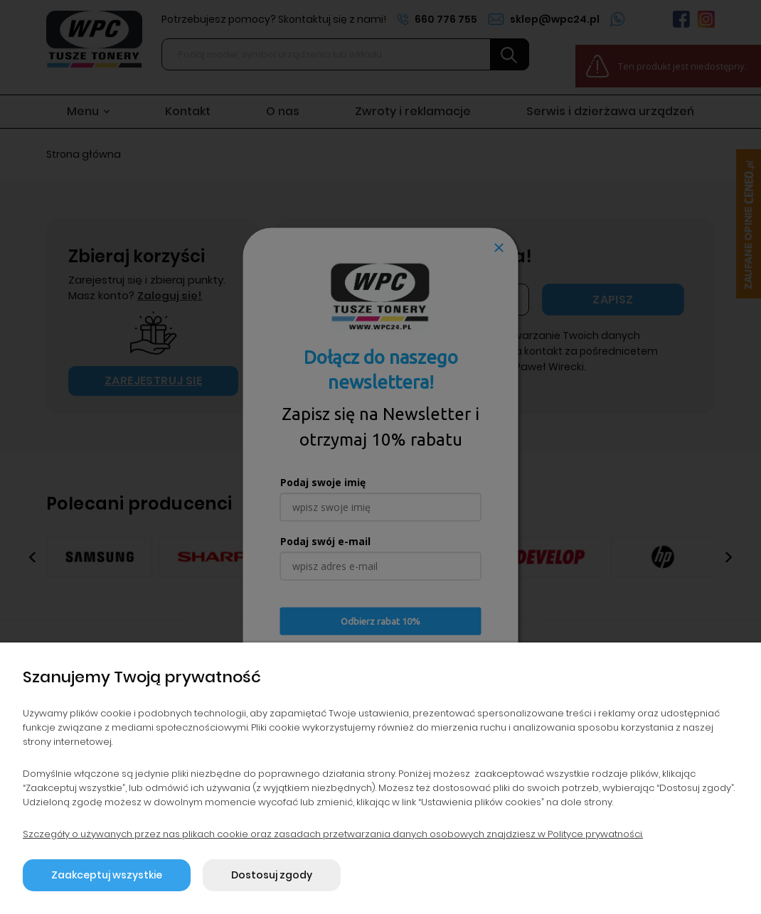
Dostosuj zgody (271, 875)
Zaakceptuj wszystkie (106, 875)
